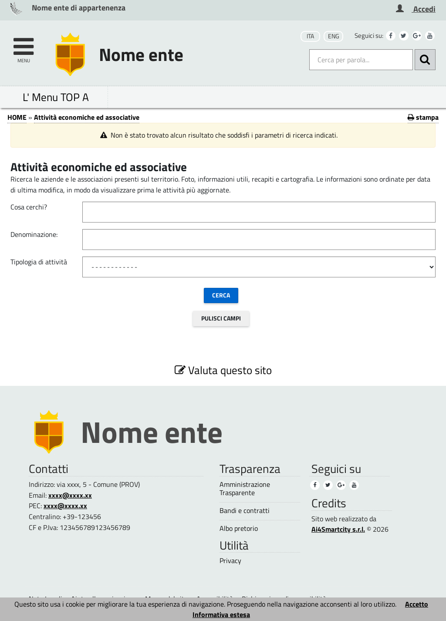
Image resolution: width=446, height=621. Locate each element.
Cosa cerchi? (28, 207)
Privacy (230, 561)
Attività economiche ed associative (86, 117)
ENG (333, 36)
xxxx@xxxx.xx (70, 495)
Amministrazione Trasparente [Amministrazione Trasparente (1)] (245, 488)
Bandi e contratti (245, 510)
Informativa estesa (221, 614)
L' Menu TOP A (56, 96)
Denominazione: (33, 234)
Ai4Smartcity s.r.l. (338, 529)
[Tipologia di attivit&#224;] (259, 266)
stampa (423, 117)
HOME (17, 117)
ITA (310, 36)
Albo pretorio (239, 528)
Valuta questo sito (223, 369)
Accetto (416, 604)
